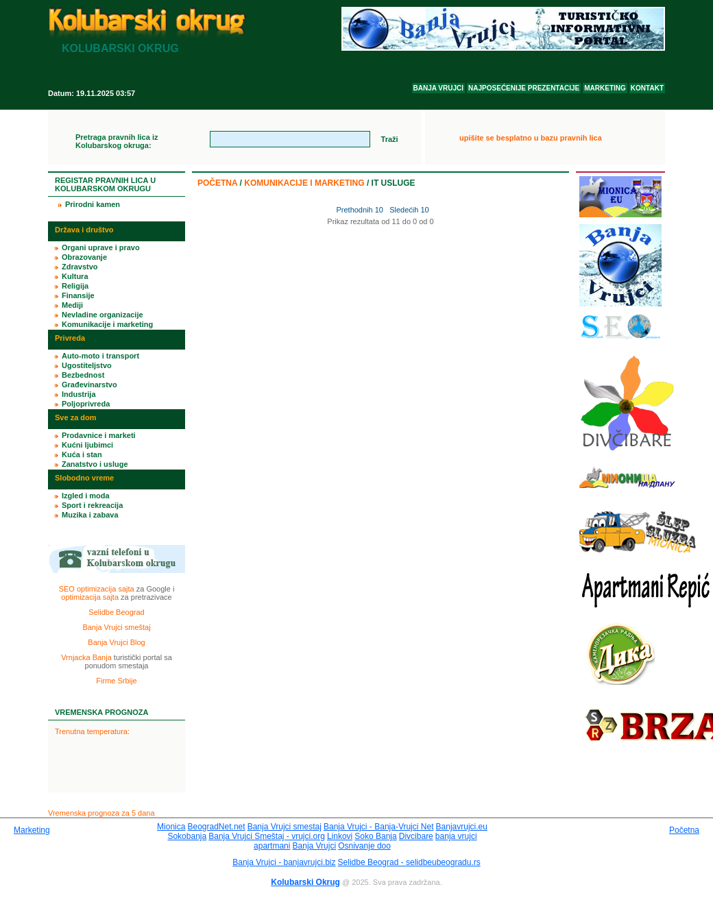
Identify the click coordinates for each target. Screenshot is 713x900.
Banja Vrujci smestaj (284, 826)
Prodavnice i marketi (99, 435)
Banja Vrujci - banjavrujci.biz (283, 862)
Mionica (171, 826)
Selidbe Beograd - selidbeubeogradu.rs (409, 862)
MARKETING (605, 88)
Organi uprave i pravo (101, 247)
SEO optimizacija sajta (96, 589)
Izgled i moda (86, 495)
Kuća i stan (82, 454)
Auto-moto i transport (100, 356)
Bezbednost (83, 375)
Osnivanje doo (364, 846)
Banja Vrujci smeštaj (116, 627)
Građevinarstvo (89, 384)
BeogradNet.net (216, 826)
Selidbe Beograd (116, 612)
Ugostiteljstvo (87, 365)
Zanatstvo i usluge (95, 464)
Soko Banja (375, 836)
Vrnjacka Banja (86, 657)
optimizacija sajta (90, 597)
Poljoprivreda (86, 404)
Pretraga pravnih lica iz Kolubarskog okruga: (116, 141)
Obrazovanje (84, 257)
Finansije (78, 295)
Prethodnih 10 (358, 210)
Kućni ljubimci (87, 445)
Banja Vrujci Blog (116, 642)
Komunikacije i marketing (304, 183)
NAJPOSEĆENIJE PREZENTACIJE (523, 88)
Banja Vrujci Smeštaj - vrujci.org (266, 836)
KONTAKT (647, 88)
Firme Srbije (116, 681)
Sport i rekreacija (92, 505)
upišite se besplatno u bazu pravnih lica (530, 138)
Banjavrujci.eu (461, 826)
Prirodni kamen (92, 204)
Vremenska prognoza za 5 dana (101, 813)
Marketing (32, 830)
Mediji (72, 305)
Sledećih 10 (409, 210)
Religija (75, 286)
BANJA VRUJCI (438, 88)
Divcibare (416, 836)
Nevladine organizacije (102, 315)
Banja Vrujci (315, 846)
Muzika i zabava (90, 515)
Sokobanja (186, 836)
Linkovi (339, 836)
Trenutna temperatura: (92, 731)
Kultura (75, 276)
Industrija (79, 394)
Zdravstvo (80, 267)
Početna (217, 183)
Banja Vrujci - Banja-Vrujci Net (379, 826)
